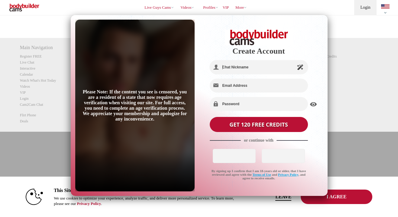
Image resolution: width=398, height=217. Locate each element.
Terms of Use (262, 174)
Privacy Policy (288, 174)
